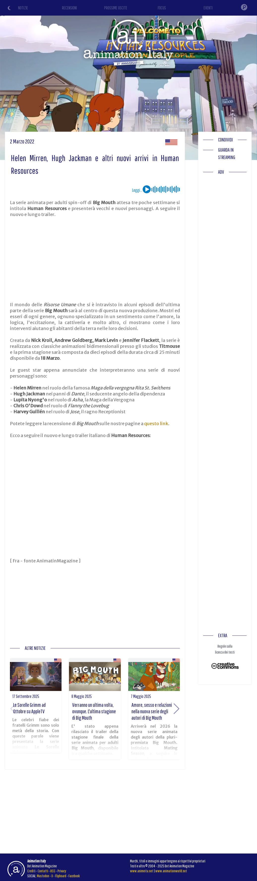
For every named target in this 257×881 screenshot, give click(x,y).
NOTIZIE (23, 7)
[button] (176, 708)
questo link (156, 423)
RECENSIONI (69, 7)
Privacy (62, 871)
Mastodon (43, 876)
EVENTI (208, 7)
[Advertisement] (95, 259)
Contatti (43, 871)
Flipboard (60, 876)
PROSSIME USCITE (115, 7)
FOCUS (162, 7)
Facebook (74, 876)
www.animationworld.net (171, 871)
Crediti (31, 871)
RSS (52, 871)
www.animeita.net (141, 871)
